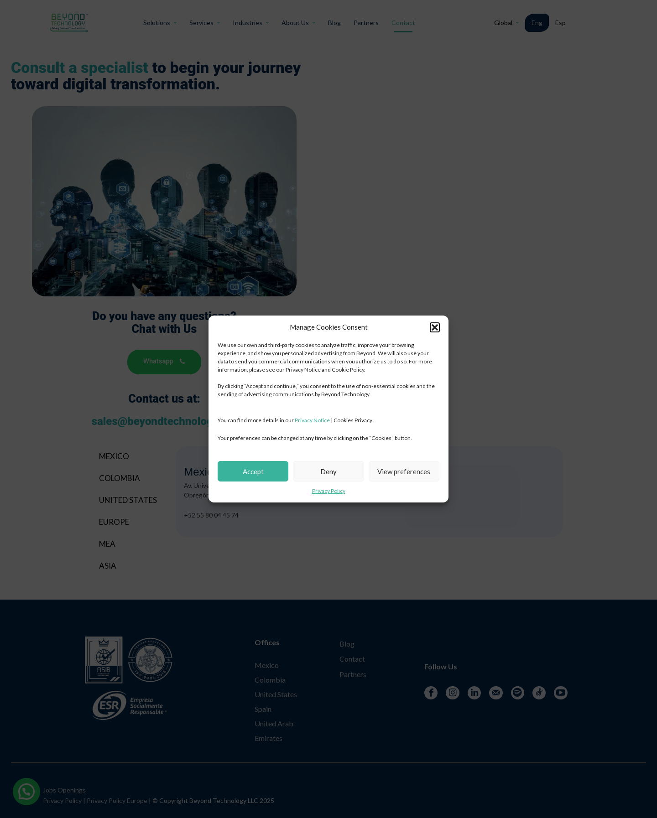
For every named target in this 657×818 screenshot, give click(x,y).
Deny (328, 471)
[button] (434, 327)
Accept (253, 471)
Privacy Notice (312, 420)
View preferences (403, 471)
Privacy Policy (328, 490)
